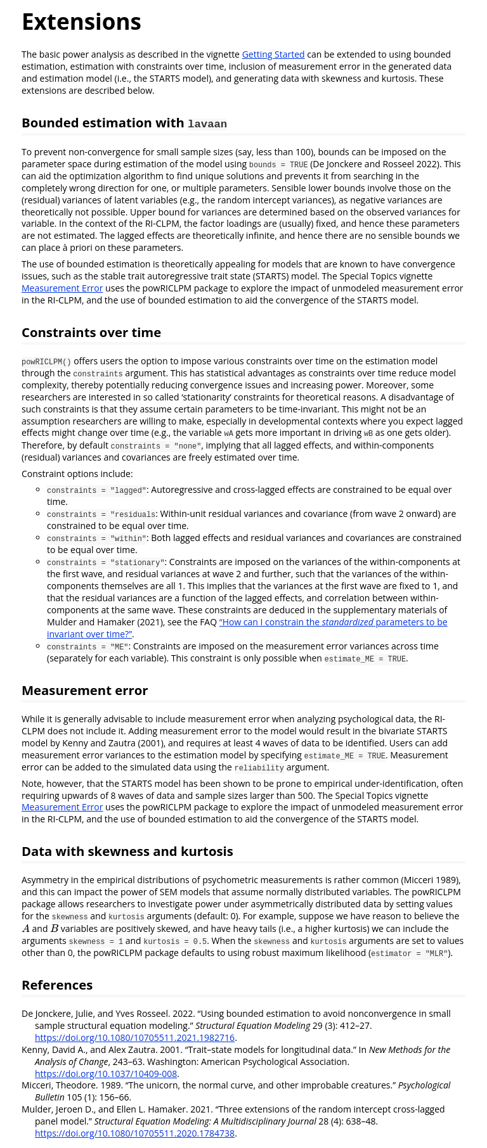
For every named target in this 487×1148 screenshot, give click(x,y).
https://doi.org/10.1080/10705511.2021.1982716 (135, 1037)
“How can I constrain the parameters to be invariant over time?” (247, 628)
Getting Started (273, 54)
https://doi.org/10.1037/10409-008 (106, 1074)
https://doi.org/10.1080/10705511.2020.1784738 (135, 1133)
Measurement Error (62, 288)
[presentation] (26, 928)
